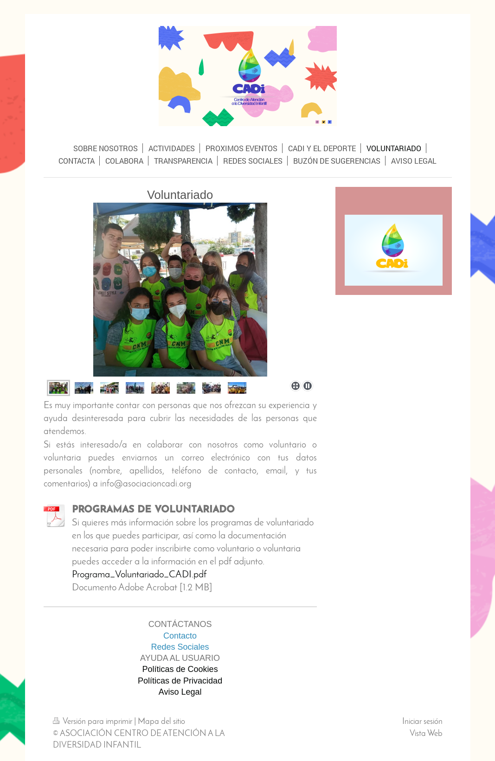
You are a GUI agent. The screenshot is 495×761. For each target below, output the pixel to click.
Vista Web (426, 733)
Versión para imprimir (93, 721)
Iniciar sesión (422, 721)
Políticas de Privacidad (180, 680)
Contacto (180, 635)
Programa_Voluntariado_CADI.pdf (139, 575)
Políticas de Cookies (180, 669)
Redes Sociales (180, 647)
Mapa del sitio (161, 721)
